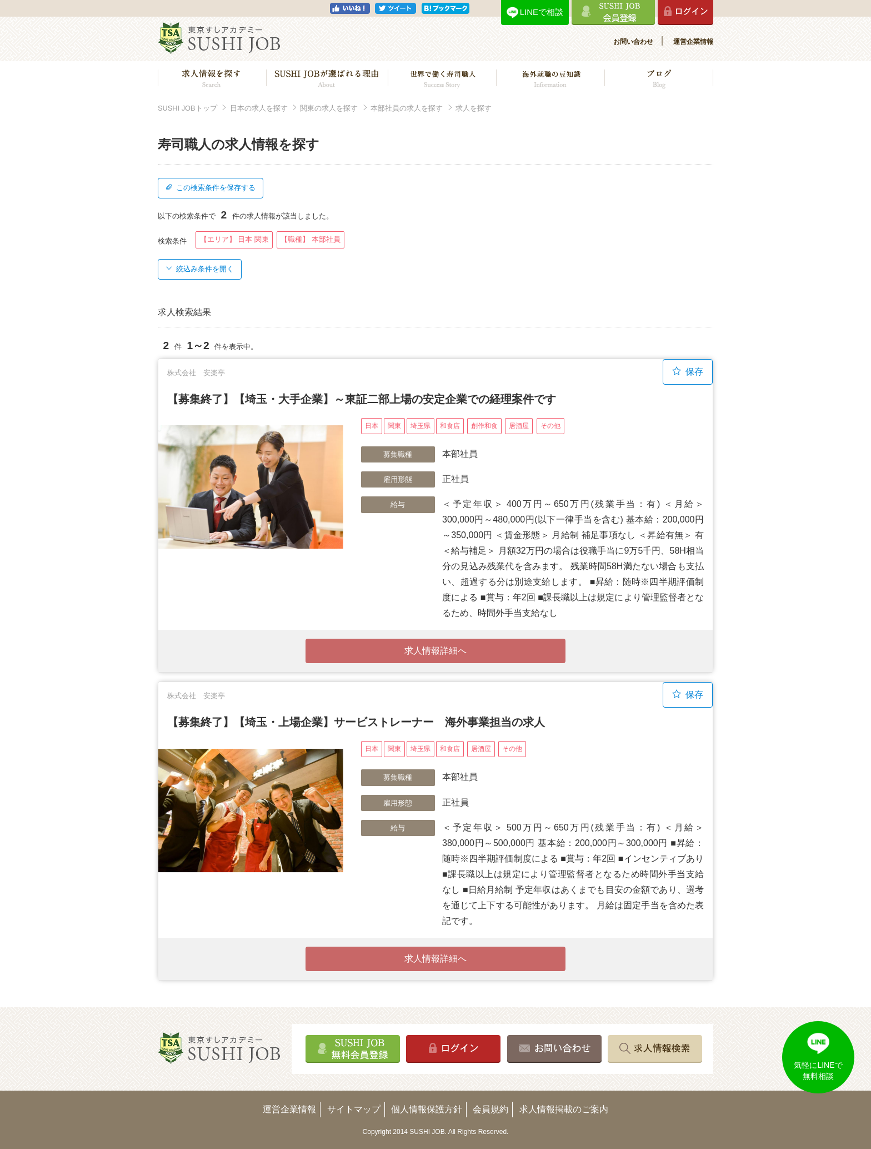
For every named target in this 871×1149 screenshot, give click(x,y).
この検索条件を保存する (211, 187)
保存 (687, 371)
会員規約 (490, 1109)
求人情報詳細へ (435, 650)
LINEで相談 (541, 12)
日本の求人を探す (259, 108)
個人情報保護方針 (426, 1109)
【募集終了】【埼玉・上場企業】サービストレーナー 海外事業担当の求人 (356, 722)
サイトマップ (354, 1109)
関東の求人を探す (329, 108)
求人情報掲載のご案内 (563, 1109)
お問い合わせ (633, 42)
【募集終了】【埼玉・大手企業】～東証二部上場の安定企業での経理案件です (361, 399)
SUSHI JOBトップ (187, 108)
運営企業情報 (693, 42)
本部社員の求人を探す (407, 108)
